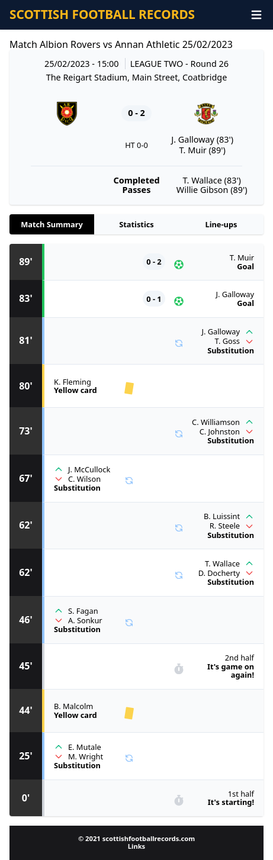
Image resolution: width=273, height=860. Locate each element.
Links (136, 846)
